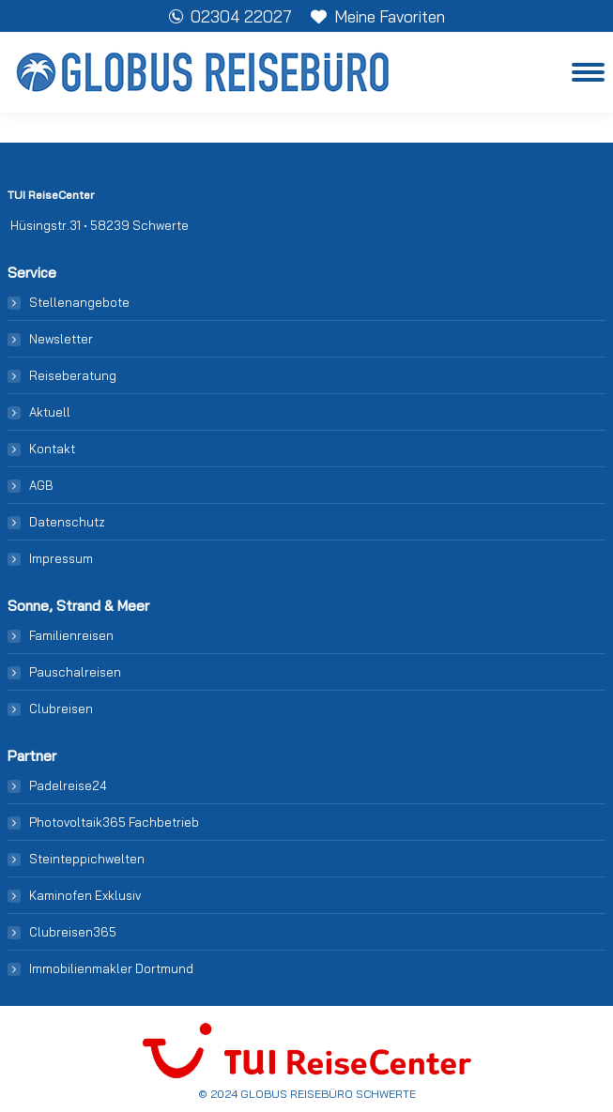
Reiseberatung (72, 375)
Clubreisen (61, 708)
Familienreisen (71, 635)
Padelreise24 (68, 785)
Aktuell (49, 411)
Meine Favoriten (378, 16)
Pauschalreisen (75, 671)
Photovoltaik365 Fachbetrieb (114, 822)
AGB (41, 485)
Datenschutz (67, 521)
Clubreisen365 (72, 931)
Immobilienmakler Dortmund (111, 968)
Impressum (61, 558)
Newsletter (61, 338)
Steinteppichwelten (87, 858)
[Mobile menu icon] (588, 72)
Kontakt (52, 448)
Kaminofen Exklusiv (85, 895)
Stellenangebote (79, 302)
